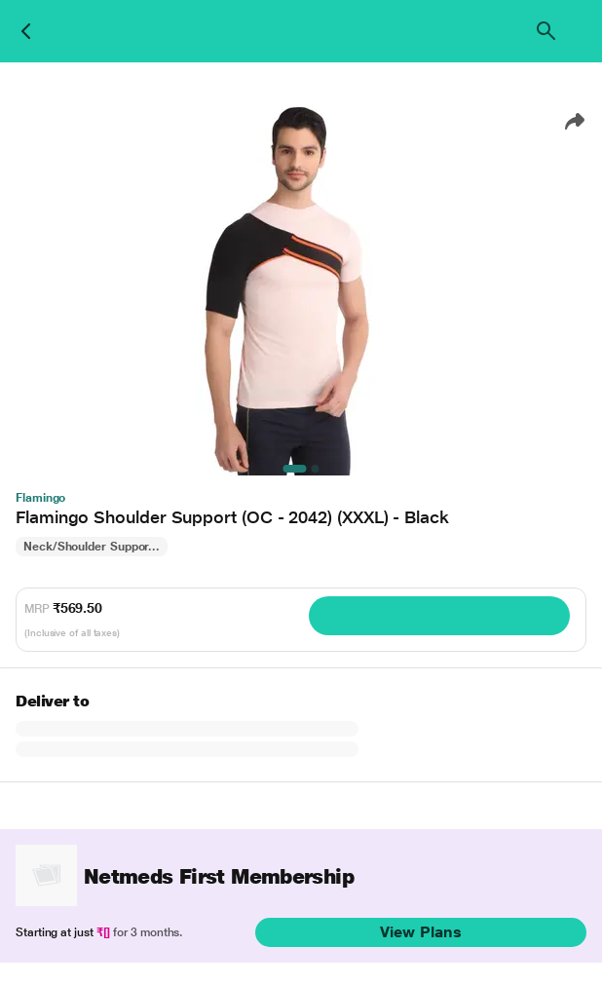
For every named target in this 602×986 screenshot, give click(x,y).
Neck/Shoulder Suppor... (91, 546)
